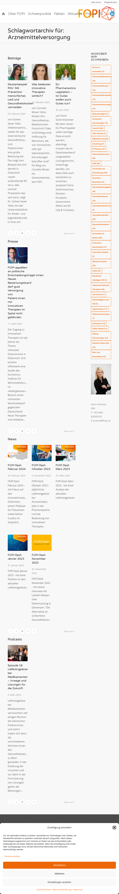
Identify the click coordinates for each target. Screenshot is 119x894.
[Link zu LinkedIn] (112, 13)
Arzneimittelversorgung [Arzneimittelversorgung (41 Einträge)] (101, 106)
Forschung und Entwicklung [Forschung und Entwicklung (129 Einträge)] (99, 170)
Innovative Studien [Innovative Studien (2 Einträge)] (100, 254)
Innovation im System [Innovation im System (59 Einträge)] (98, 235)
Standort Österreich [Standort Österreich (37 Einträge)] (100, 345)
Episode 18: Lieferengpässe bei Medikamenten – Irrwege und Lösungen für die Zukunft (18, 677)
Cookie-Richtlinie (43, 889)
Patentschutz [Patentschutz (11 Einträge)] (99, 309)
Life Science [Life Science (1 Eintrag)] (98, 294)
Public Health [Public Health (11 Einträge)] (99, 328)
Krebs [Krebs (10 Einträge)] (96, 271)
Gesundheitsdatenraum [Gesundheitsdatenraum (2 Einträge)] (101, 208)
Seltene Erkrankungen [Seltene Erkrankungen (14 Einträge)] (100, 336)
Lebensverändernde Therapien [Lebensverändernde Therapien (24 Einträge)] (100, 287)
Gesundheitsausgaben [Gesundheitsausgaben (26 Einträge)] (101, 189)
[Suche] (100, 14)
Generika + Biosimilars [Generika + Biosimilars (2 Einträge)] (98, 180)
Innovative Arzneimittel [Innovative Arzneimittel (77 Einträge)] (99, 245)
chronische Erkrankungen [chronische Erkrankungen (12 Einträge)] (100, 121)
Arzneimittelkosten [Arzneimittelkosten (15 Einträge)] (100, 88)
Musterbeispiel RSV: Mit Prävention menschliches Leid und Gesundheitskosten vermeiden (20, 96)
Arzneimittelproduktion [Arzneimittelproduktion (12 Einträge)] (101, 97)
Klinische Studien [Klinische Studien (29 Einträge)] (99, 263)
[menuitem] (96, 2)
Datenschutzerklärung (61, 889)
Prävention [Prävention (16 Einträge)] (98, 323)
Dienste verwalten (12, 856)
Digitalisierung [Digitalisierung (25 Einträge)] (100, 138)
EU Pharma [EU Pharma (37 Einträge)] (98, 149)
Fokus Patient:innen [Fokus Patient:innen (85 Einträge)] (100, 156)
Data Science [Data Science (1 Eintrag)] (99, 133)
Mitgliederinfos (110, 2)
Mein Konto (96, 2)
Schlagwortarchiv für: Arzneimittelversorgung (39, 34)
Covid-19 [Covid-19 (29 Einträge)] (97, 128)
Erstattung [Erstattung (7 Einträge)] (98, 144)
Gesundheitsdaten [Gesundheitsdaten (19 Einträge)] (100, 198)
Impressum (78, 889)
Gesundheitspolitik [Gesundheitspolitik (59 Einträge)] (100, 217)
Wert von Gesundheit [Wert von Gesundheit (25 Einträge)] (99, 354)
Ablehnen (59, 873)
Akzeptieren (59, 865)
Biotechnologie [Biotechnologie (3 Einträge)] (100, 114)
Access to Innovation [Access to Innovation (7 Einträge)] (98, 69)
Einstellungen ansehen (59, 882)
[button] (114, 827)
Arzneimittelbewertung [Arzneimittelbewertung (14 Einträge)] (101, 78)
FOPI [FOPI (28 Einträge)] (96, 163)
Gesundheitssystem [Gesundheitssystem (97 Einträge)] (100, 226)
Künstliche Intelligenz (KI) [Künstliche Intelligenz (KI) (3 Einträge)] (99, 278)
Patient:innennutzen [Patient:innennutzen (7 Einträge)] (101, 316)
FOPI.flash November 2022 (39, 558)
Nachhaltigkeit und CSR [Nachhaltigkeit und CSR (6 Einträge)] (100, 301)
